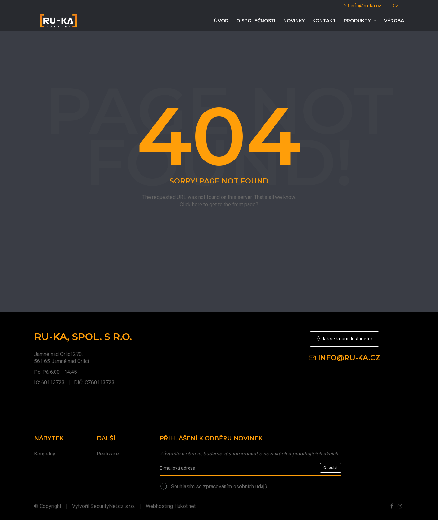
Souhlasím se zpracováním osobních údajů (219, 486)
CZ (396, 6)
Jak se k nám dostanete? (344, 338)
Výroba (394, 21)
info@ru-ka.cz (363, 6)
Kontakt (324, 21)
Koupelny (44, 454)
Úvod (221, 21)
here (197, 204)
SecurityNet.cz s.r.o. (113, 506)
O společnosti (255, 21)
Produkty (360, 21)
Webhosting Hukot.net (171, 506)
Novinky (294, 21)
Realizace (108, 454)
